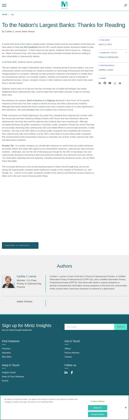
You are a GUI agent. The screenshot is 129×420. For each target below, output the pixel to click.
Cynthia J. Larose (13, 31)
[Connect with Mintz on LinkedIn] (67, 374)
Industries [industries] (6, 353)
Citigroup (51, 100)
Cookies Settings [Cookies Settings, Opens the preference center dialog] (98, 401)
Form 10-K (12, 62)
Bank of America (34, 100)
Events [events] (5, 381)
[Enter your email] (96, 327)
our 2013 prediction (29, 47)
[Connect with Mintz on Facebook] (73, 374)
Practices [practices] (6, 349)
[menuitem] (5, 14)
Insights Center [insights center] (9, 372)
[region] (64, 407)
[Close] (126, 407)
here (14, 161)
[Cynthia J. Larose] (8, 281)
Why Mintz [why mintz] (7, 357)
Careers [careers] (68, 357)
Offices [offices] (68, 349)
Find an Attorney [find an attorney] (72, 353)
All (12, 14)
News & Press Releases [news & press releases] (13, 376)
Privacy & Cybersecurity (108, 57)
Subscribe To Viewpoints (20, 245)
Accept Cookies (97, 414)
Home (4, 14)
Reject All (97, 408)
